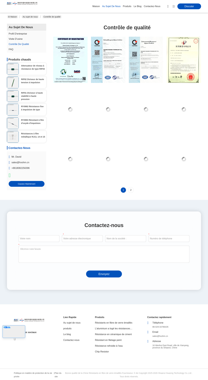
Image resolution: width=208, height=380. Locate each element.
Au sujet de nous (30, 17)
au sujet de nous (111, 6)
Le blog (67, 334)
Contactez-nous (71, 340)
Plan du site (58, 375)
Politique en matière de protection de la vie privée (33, 375)
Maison (96, 6)
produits (127, 6)
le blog (137, 6)
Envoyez (104, 274)
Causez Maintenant (26, 184)
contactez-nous (152, 6)
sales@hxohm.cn (20, 162)
